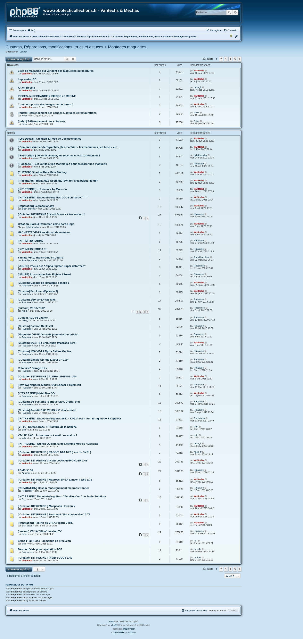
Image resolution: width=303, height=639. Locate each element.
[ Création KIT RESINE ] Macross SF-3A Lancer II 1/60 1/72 (55, 479)
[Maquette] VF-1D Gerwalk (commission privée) (48, 334)
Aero (111, 621)
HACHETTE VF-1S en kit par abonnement (44, 232)
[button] (240, 59)
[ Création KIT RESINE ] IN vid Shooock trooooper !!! (51, 214)
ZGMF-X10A (25, 470)
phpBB (114, 625)
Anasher (26, 473)
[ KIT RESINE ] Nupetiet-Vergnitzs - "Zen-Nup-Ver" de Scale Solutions (62, 496)
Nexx (24, 115)
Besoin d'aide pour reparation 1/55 (40, 549)
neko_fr (198, 87)
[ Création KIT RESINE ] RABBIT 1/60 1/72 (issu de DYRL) (54, 452)
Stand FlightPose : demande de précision (44, 540)
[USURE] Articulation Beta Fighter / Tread (44, 274)
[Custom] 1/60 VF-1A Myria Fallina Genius (44, 351)
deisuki (197, 549)
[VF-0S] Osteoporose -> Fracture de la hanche (47, 426)
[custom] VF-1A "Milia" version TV (40, 531)
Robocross (199, 265)
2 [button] (221, 59)
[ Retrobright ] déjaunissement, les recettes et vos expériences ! (59, 155)
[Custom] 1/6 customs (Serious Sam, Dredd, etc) (49, 401)
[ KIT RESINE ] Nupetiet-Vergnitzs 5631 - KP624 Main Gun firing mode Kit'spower (69, 418)
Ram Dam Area (29, 260)
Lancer (23, 51)
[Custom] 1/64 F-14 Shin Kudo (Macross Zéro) (47, 342)
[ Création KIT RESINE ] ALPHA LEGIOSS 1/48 (47, 376)
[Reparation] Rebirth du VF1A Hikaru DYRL (45, 522)
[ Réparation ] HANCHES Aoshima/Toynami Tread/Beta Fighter (58, 180)
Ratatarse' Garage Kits (32, 368)
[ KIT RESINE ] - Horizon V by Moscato (42, 189)
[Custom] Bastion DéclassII (35, 326)
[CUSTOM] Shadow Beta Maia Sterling (42, 172)
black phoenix (28, 208)
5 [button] (235, 59)
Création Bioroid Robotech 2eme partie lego (46, 224)
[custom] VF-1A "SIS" (31, 308)
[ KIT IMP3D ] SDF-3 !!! (32, 249)
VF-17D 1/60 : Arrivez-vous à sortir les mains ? (47, 435)
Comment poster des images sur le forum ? (46, 104)
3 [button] (226, 59)
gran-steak (27, 525)
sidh (24, 429)
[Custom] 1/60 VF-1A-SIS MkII (37, 299)
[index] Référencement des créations (41, 121)
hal (195, 540)
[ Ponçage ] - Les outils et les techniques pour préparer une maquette (62, 163)
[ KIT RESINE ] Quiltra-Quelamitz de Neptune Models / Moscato (58, 443)
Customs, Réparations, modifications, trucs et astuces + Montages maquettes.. (77, 47)
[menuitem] (31, 30)
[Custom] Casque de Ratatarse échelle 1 (43, 282)
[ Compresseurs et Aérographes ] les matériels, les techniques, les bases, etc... (68, 147)
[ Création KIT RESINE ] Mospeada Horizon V (46, 506)
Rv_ (24, 499)
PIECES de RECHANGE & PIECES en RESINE (47, 96)
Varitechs (27, 73)
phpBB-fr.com (129, 629)
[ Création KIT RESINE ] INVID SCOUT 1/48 (45, 557)
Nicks (24, 311)
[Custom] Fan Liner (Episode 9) (38, 291)
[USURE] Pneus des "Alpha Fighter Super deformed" (52, 266)
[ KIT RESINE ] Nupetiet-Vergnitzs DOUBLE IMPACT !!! (52, 197)
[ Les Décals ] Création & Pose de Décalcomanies (49, 138)
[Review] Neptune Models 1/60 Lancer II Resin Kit (49, 384)
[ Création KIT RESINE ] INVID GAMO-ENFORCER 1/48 (52, 460)
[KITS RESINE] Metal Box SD (36, 393)
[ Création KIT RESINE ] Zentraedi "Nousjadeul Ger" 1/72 (54, 514)
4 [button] (230, 59)
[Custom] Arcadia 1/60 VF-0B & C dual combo (47, 410)
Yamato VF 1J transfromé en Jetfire (40, 257)
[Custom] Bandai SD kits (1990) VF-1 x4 (43, 359)
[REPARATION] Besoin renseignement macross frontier (53, 488)
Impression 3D (27, 79)
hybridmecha (200, 155)
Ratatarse (199, 163)
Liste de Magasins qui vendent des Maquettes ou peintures (55, 70)
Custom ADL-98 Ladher (33, 317)
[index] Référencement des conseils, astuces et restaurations (57, 112)
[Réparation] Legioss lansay (36, 205)
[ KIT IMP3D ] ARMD (30, 240)
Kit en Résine (26, 87)
